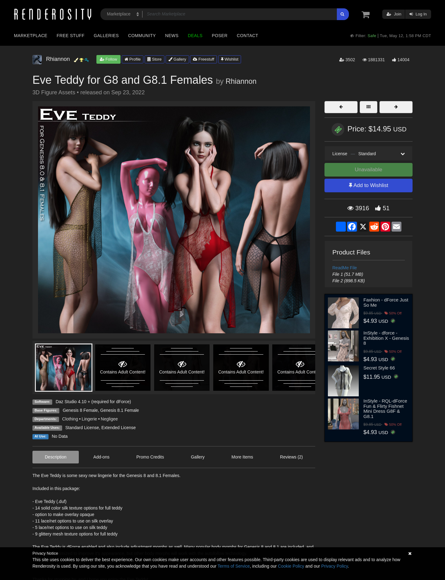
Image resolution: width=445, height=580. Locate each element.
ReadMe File (345, 267)
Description (55, 456)
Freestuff (203, 59)
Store (154, 59)
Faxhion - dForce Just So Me (385, 302)
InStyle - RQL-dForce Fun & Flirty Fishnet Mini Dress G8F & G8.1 (385, 408)
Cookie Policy (291, 566)
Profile (133, 59)
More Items (242, 456)
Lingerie (89, 418)
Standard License (82, 427)
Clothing (70, 418)
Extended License (118, 427)
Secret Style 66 (379, 367)
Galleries (106, 35)
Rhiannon (241, 81)
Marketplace (30, 35)
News (171, 35)
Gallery (177, 59)
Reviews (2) (291, 456)
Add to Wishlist (368, 185)
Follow (108, 59)
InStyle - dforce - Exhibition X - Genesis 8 (386, 338)
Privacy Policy (334, 566)
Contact (247, 35)
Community (142, 35)
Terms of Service (234, 566)
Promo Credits (150, 456)
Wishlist (229, 59)
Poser (219, 35)
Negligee (109, 418)
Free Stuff (70, 35)
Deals (195, 35)
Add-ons (101, 456)
